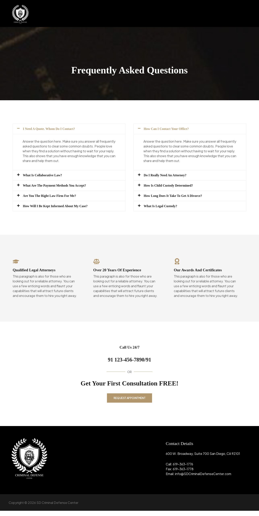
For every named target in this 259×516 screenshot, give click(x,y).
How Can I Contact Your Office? (172, 129)
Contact (239, 13)
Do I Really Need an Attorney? (170, 176)
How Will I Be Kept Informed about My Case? (63, 210)
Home (174, 13)
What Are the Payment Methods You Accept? (62, 188)
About (191, 13)
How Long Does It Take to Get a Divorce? (180, 199)
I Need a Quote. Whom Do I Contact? (55, 129)
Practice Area (215, 13)
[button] (191, 13)
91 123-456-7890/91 (129, 363)
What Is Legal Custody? (164, 210)
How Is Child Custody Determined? (174, 188)
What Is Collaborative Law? (47, 176)
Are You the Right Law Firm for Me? (56, 199)
